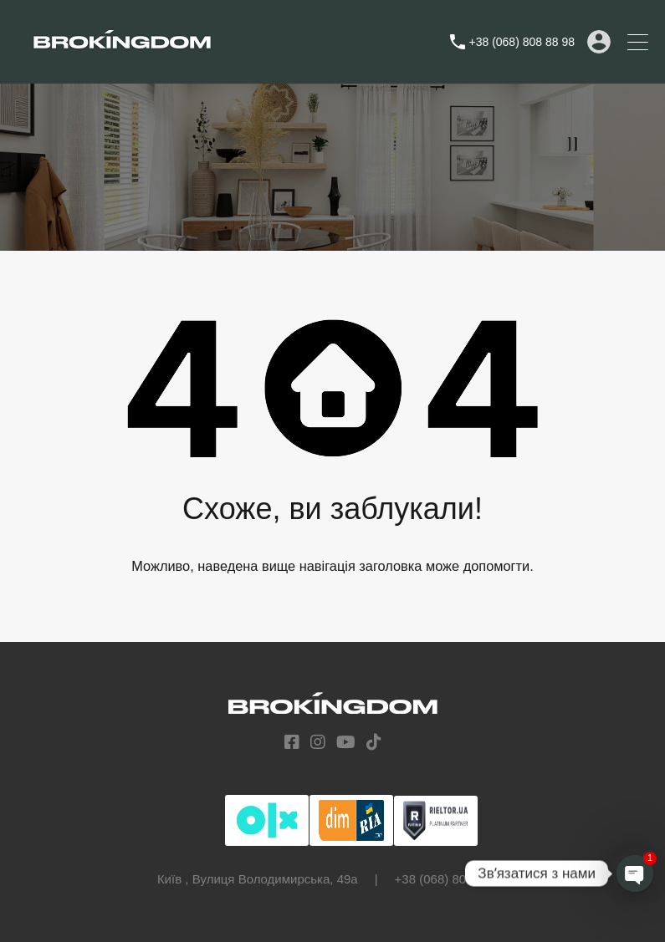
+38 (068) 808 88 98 (522, 41)
